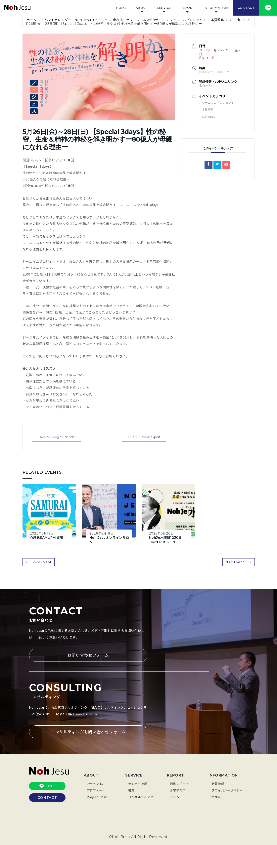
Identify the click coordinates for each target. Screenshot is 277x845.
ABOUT (142, 8)
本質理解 (217, 20)
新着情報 (217, 783)
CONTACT (246, 8)
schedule (236, 20)
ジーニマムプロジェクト (187, 20)
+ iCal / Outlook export (143, 437)
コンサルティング (140, 796)
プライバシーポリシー (227, 790)
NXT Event (238, 562)
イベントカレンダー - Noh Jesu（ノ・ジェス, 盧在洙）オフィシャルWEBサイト (103, 20)
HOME (121, 8)
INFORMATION (216, 8)
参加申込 (205, 86)
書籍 (131, 790)
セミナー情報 (137, 783)
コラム (174, 796)
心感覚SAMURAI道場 (46, 537)
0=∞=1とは (95, 783)
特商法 (216, 796)
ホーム (31, 20)
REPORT (187, 8)
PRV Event (38, 562)
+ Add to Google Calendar (56, 437)
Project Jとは (97, 796)
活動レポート (179, 783)
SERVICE (164, 8)
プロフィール (96, 790)
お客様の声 (178, 790)
